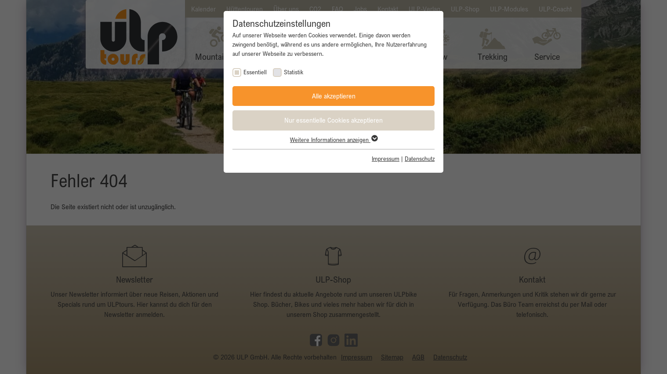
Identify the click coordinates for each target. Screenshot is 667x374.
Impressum (385, 159)
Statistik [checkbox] (293, 72)
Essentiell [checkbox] (255, 72)
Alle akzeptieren (333, 95)
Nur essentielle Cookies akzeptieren (333, 120)
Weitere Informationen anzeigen (333, 140)
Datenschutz (420, 159)
